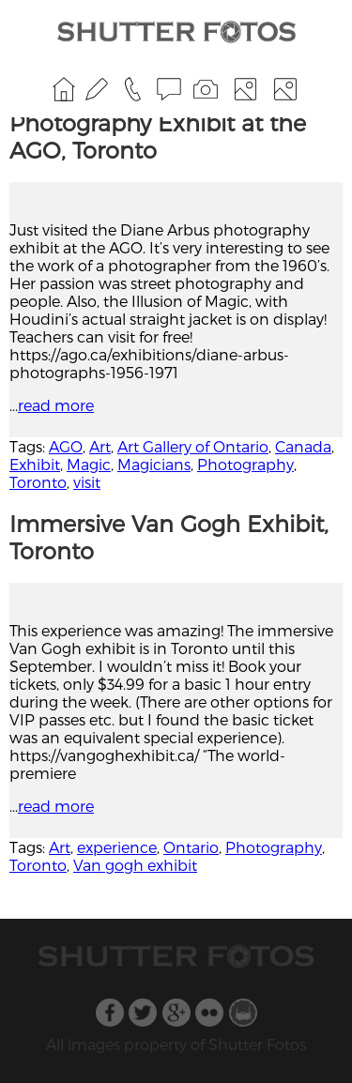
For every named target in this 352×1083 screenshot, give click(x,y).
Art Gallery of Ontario (192, 446)
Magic (89, 464)
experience (117, 847)
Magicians (154, 464)
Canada (303, 446)
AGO (66, 446)
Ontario (191, 847)
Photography (245, 464)
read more (56, 405)
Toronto (38, 482)
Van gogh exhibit (135, 865)
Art (100, 446)
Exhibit (34, 464)
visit (86, 482)
